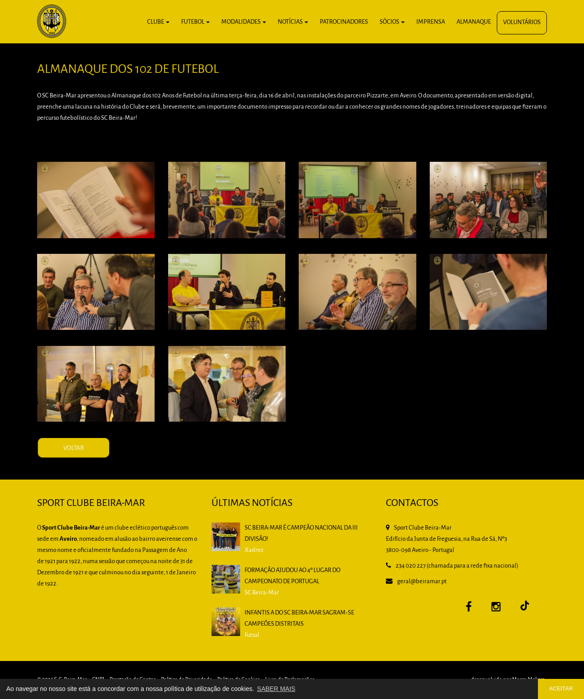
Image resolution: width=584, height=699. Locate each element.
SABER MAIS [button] (276, 688)
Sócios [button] (392, 22)
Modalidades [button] (243, 22)
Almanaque (474, 22)
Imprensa (430, 22)
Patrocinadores (344, 22)
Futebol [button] (195, 22)
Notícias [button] (293, 22)
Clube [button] (158, 22)
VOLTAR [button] (98, 461)
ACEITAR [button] (561, 689)
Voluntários (522, 22)
